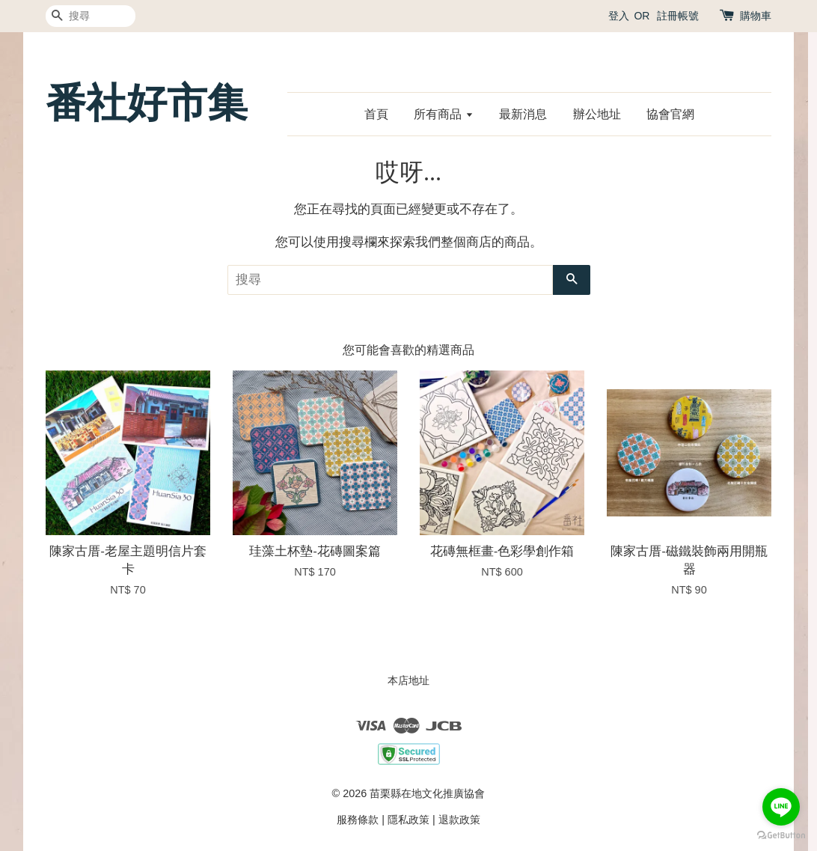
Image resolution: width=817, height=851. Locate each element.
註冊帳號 (678, 16)
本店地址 (408, 680)
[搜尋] (90, 16)
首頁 (376, 114)
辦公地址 (597, 114)
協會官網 (670, 114)
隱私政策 (408, 820)
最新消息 (523, 114)
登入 (618, 16)
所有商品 (443, 114)
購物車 (755, 16)
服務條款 (358, 820)
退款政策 (459, 820)
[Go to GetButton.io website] (781, 836)
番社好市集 (147, 103)
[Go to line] (781, 807)
